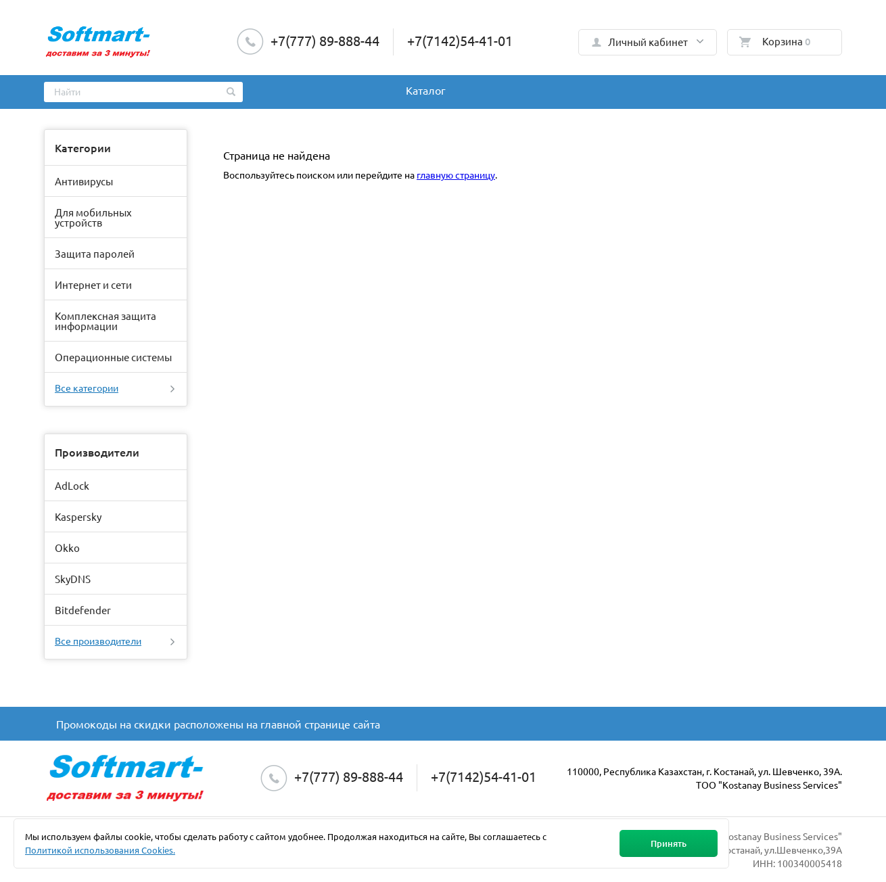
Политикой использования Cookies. (100, 850)
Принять (668, 843)
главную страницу (456, 174)
